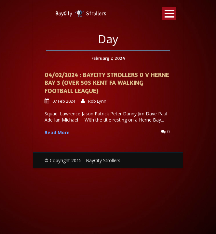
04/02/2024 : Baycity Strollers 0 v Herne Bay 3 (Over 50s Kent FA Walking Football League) (107, 82)
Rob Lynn (97, 101)
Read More (57, 132)
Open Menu (169, 13)
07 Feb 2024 (63, 101)
